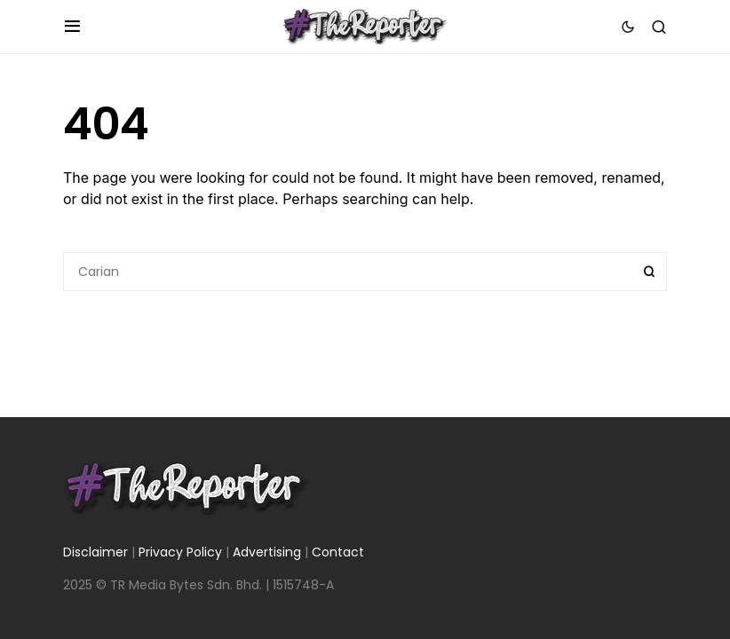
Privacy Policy (180, 552)
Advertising (267, 552)
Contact (338, 552)
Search (649, 271)
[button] (72, 26)
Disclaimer (95, 552)
